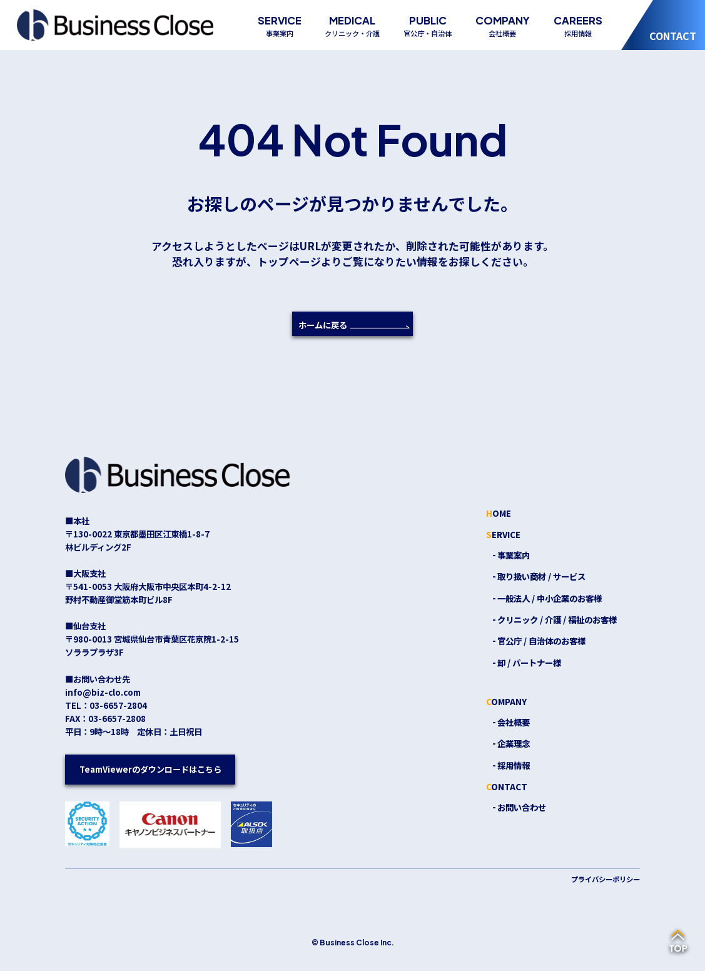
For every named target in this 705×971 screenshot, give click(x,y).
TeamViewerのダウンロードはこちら (150, 769)
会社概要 (513, 722)
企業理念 (513, 743)
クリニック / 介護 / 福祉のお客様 (557, 619)
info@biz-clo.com (103, 692)
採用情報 (513, 765)
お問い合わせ (521, 807)
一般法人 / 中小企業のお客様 (549, 598)
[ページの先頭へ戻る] (678, 942)
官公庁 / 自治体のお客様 (541, 640)
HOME (498, 513)
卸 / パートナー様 (529, 662)
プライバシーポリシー (605, 879)
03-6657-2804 (118, 705)
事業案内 (513, 555)
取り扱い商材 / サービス (541, 576)
